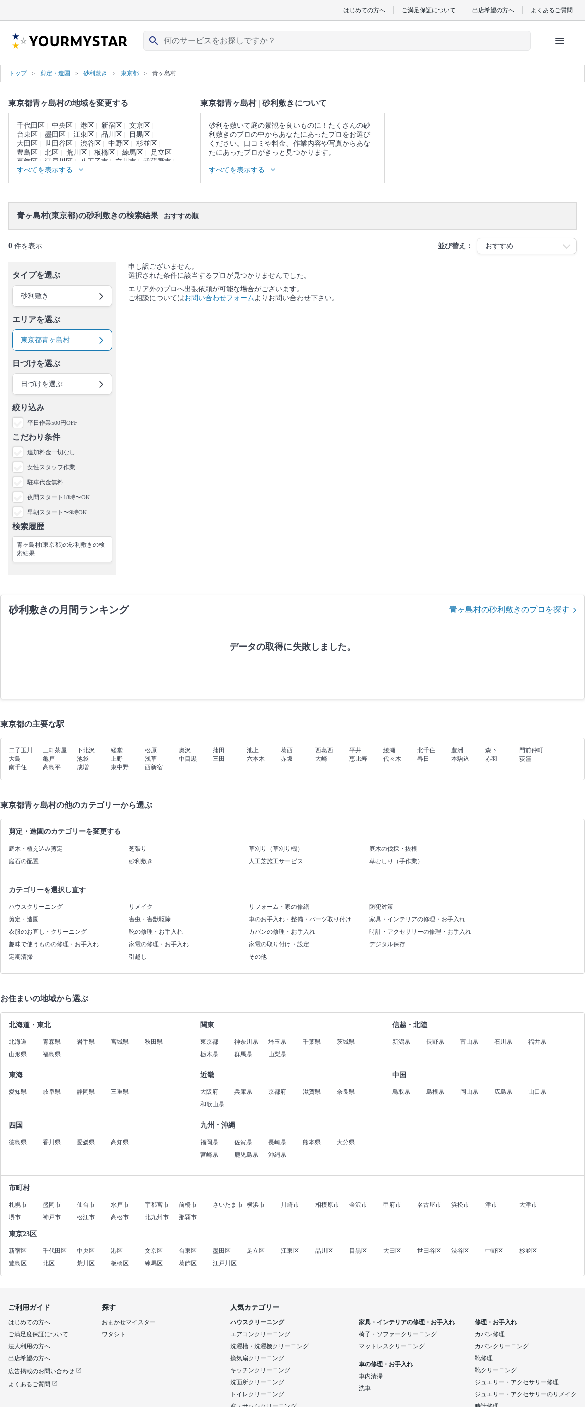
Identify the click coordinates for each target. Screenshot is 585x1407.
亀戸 (49, 758)
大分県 (346, 1142)
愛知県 (18, 1091)
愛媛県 (86, 1142)
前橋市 (188, 1204)
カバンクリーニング (502, 1346)
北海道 (18, 1041)
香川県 (52, 1142)
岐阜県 (52, 1091)
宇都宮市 (157, 1204)
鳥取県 (401, 1091)
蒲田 (219, 750)
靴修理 (484, 1358)
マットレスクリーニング (392, 1346)
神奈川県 (246, 1041)
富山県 (469, 1041)
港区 (87, 125)
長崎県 (277, 1142)
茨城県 (346, 1041)
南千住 (18, 767)
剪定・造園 (24, 919)
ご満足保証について (429, 10)
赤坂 (287, 758)
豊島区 (27, 152)
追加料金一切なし (51, 452)
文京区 (139, 125)
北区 (52, 152)
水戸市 (120, 1204)
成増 (83, 767)
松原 (151, 750)
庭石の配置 (24, 861)
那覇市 (188, 1217)
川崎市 (290, 1204)
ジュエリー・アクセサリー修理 (517, 1382)
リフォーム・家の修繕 (279, 906)
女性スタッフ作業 (51, 467)
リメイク (141, 906)
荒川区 (76, 152)
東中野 (120, 767)
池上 (253, 750)
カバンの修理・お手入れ (282, 931)
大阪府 (209, 1091)
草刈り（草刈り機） (276, 848)
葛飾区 (188, 1263)
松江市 (86, 1217)
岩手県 (86, 1041)
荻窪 (525, 758)
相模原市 (327, 1204)
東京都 (209, 1041)
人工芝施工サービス (276, 861)
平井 (355, 750)
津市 (491, 1204)
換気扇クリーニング (257, 1358)
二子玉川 (21, 750)
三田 (219, 758)
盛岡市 (52, 1204)
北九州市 (157, 1217)
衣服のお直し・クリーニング (48, 931)
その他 (258, 956)
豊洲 (457, 750)
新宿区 (111, 125)
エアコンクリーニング (260, 1334)
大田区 (27, 143)
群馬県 (243, 1054)
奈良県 (346, 1091)
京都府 (277, 1091)
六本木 (256, 758)
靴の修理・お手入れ (156, 931)
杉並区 (146, 143)
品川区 (111, 134)
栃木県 (209, 1054)
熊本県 (312, 1142)
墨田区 (55, 134)
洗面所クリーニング (257, 1382)
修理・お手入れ (496, 1322)
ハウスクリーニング (36, 906)
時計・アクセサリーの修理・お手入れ (420, 931)
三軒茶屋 (55, 750)
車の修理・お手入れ (386, 1364)
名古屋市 (429, 1204)
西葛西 (324, 750)
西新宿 (154, 767)
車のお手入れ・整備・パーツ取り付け (300, 919)
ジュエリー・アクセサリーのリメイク (526, 1394)
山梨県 (277, 1054)
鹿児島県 (246, 1154)
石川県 (503, 1041)
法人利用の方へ (29, 1346)
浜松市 (460, 1204)
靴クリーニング (496, 1370)
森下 (491, 750)
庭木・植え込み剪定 (36, 848)
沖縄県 (277, 1154)
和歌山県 (212, 1104)
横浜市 (256, 1204)
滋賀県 (312, 1091)
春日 (423, 758)
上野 (117, 758)
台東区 (27, 134)
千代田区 (31, 125)
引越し (138, 956)
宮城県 (120, 1041)
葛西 (287, 750)
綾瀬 (389, 750)
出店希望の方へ (493, 10)
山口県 (537, 1091)
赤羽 (491, 758)
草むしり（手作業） (396, 861)
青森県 (52, 1041)
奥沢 (185, 750)
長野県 (435, 1041)
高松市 (120, 1217)
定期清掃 (21, 956)
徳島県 (18, 1142)
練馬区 (132, 152)
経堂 (117, 750)
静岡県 (86, 1091)
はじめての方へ (364, 10)
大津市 (528, 1204)
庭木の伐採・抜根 (393, 848)
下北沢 (86, 750)
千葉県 (312, 1041)
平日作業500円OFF (52, 422)
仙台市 (86, 1204)
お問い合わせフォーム (219, 298)
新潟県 (401, 1041)
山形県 (18, 1054)
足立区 (161, 152)
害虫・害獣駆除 (150, 919)
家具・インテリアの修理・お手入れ (417, 919)
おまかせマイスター (129, 1322)
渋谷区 (90, 143)
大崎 (321, 758)
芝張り (138, 848)
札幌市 (18, 1204)
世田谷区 (59, 143)
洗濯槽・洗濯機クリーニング (269, 1346)
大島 (15, 758)
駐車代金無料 (45, 482)
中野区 (118, 143)
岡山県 (469, 1091)
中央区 (62, 125)
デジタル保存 (387, 944)
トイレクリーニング (257, 1394)
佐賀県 (243, 1142)
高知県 (120, 1142)
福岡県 (209, 1142)
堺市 (15, 1217)
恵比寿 (358, 758)
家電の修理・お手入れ (159, 944)
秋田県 (154, 1041)
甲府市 (392, 1204)
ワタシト (114, 1334)
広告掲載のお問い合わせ (45, 1371)
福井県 (537, 1041)
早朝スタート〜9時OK (57, 512)
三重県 (120, 1091)
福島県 (52, 1054)
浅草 (151, 758)
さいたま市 (228, 1204)
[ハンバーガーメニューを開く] (560, 41)
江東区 (83, 134)
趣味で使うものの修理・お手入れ (54, 944)
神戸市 (52, 1217)
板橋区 (104, 152)
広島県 (503, 1091)
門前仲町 (531, 750)
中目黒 (188, 758)
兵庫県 (243, 1091)
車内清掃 (371, 1376)
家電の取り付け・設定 (279, 944)
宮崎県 (209, 1154)
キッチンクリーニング (260, 1370)
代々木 (392, 758)
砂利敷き (141, 861)
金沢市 (358, 1204)
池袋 (83, 758)
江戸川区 (225, 1263)
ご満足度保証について (38, 1334)
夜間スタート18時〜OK (58, 497)
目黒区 (139, 134)
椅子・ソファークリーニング (398, 1334)
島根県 (435, 1091)
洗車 (365, 1388)
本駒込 (460, 758)
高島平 (52, 767)
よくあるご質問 (552, 10)
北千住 (426, 750)
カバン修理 (490, 1334)
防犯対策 (381, 906)
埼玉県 (277, 1041)
